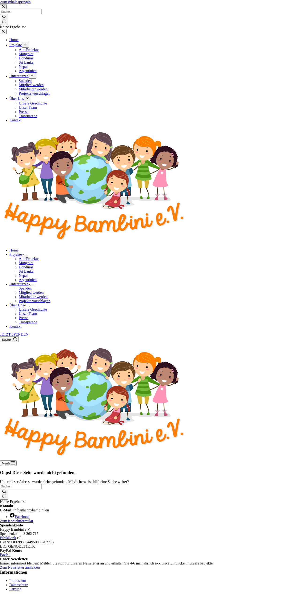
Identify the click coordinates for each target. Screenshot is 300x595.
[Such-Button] (4, 494)
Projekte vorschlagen (34, 301)
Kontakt (15, 326)
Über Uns (17, 305)
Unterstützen (19, 284)
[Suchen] (9, 339)
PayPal (5, 555)
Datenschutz (18, 585)
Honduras (26, 267)
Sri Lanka (26, 271)
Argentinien (28, 280)
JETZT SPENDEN (14, 334)
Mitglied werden (31, 292)
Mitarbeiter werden (33, 297)
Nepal (23, 276)
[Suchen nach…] (20, 486)
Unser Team (28, 314)
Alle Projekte (29, 259)
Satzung (15, 589)
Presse (23, 318)
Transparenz (28, 322)
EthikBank (8, 538)
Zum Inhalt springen (15, 2)
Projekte (16, 254)
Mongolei (26, 263)
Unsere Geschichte (33, 309)
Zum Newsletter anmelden (20, 567)
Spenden (25, 288)
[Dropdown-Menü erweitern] (25, 255)
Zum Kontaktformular (16, 521)
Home (14, 250)
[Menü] (8, 463)
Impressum (17, 581)
